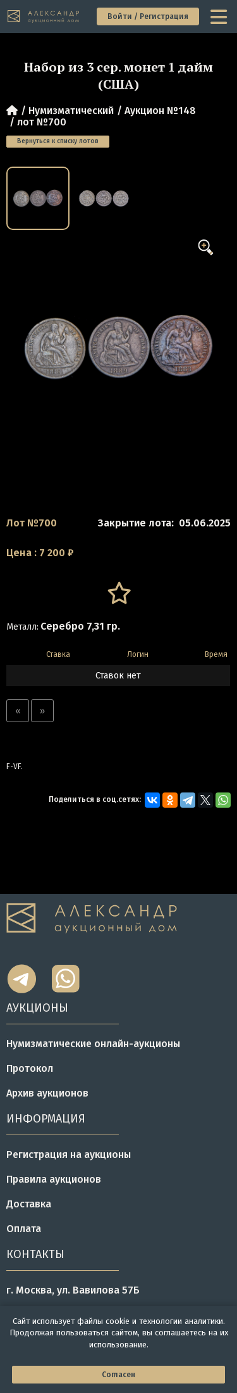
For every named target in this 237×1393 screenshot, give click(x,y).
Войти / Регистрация (147, 16)
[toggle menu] (219, 16)
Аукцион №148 (160, 111)
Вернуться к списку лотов (58, 141)
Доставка (28, 1204)
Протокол (29, 1068)
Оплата (23, 1229)
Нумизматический (71, 111)
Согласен (118, 1374)
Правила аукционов (53, 1179)
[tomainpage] (44, 16)
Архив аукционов (47, 1093)
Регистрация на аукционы (68, 1154)
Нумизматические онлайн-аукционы (93, 1044)
